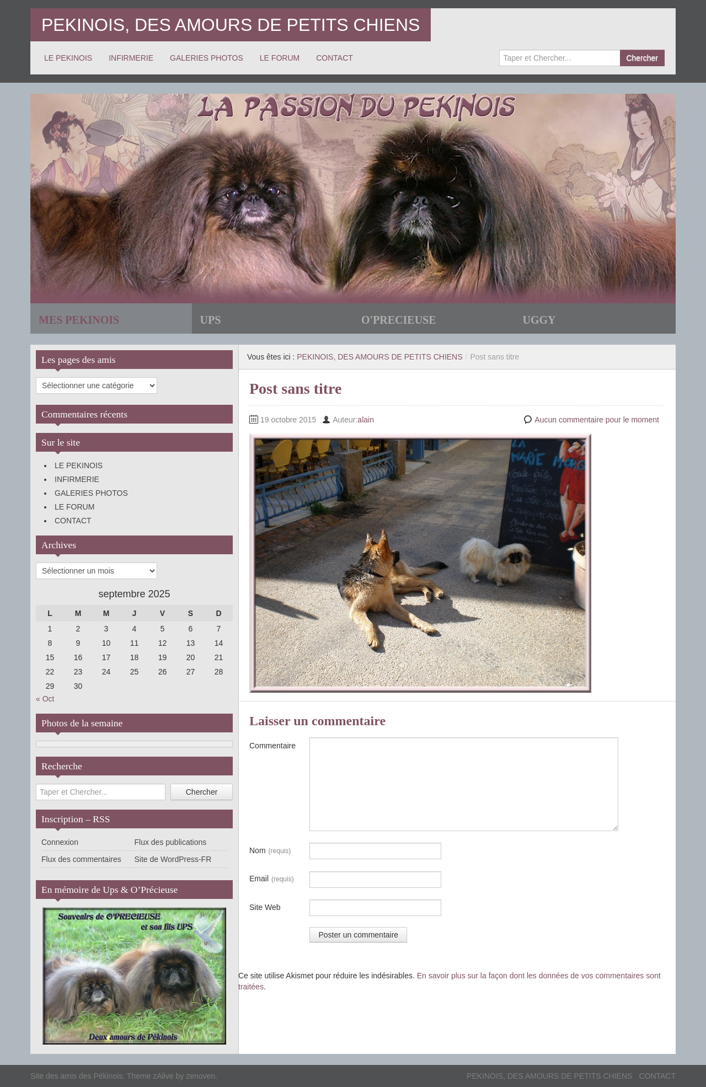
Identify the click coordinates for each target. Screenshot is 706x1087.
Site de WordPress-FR (173, 859)
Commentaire (272, 745)
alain (365, 419)
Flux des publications (171, 842)
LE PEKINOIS (68, 57)
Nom (270, 851)
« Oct (45, 698)
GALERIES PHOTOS (206, 57)
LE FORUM (279, 57)
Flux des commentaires (81, 859)
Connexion (59, 842)
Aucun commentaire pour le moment (596, 419)
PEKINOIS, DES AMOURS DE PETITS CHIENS (230, 25)
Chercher (642, 57)
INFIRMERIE (131, 57)
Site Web (265, 907)
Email (271, 879)
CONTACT (334, 57)
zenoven (200, 1076)
